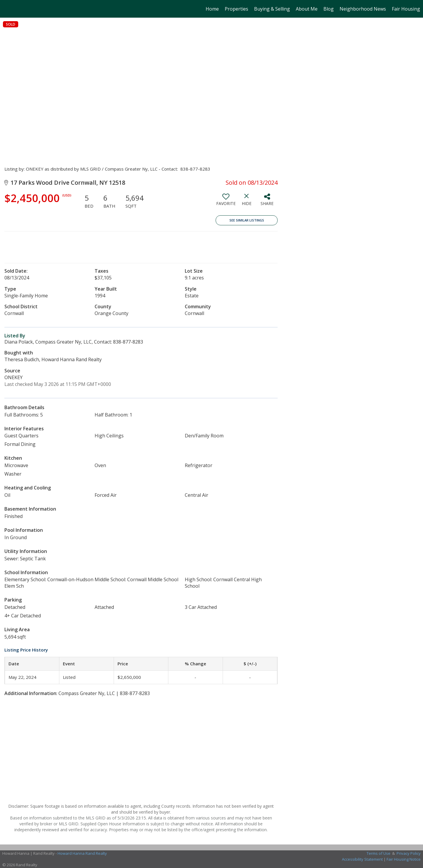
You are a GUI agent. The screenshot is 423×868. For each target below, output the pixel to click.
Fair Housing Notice (404, 859)
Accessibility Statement (362, 859)
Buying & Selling (272, 9)
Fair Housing (406, 9)
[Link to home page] (7, 9)
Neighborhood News (363, 9)
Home (212, 9)
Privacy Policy (409, 853)
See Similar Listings (246, 220)
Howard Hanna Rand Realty (82, 853)
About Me (307, 9)
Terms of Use (378, 853)
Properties (236, 9)
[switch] (226, 202)
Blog (328, 9)
